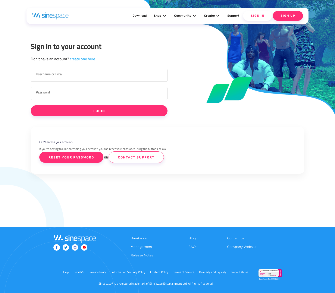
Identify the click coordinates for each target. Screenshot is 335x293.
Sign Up (288, 16)
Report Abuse (239, 272)
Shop (160, 15)
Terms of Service (183, 272)
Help (66, 272)
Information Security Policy (128, 272)
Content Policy (159, 272)
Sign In (257, 16)
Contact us (235, 238)
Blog (192, 238)
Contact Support (136, 157)
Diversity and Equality (212, 272)
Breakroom (139, 238)
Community (185, 15)
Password (43, 92)
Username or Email (49, 74)
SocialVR (79, 272)
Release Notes (142, 255)
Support (233, 16)
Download (139, 16)
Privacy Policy (98, 272)
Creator (212, 15)
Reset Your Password (71, 157)
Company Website (242, 247)
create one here (82, 58)
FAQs (192, 247)
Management (141, 247)
